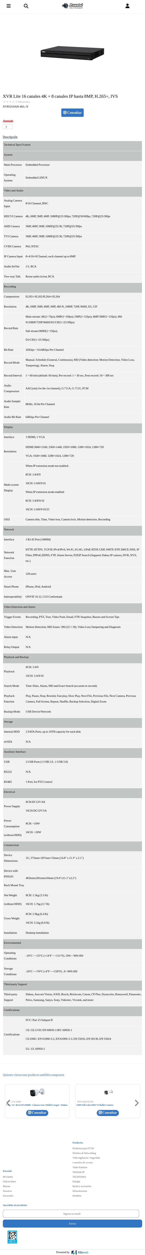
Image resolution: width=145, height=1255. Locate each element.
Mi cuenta (8, 1176)
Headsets (76, 1195)
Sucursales (8, 1195)
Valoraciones (24, 102)
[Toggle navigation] (26, 6)
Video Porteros (79, 1167)
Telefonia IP (78, 1171)
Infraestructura (79, 1190)
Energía (76, 1181)
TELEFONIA (79, 1176)
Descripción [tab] (10, 137)
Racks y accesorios (81, 1186)
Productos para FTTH (83, 1148)
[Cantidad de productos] (7, 126)
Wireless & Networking (84, 1152)
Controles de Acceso (82, 1162)
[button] (127, 6)
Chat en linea (9, 1181)
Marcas (6, 1186)
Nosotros (7, 1190)
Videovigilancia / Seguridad (86, 1157)
